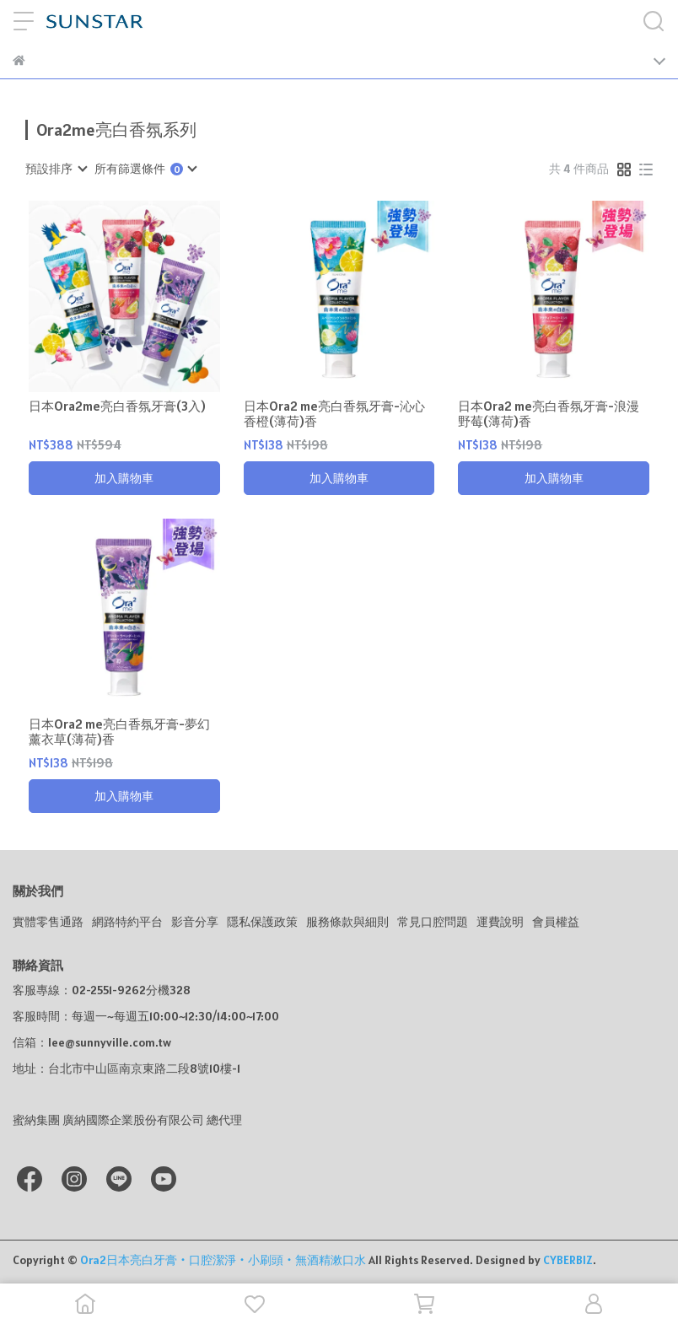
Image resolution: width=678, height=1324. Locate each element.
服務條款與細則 (347, 921)
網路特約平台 (127, 921)
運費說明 (500, 921)
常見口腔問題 (432, 921)
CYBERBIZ (568, 1259)
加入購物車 (123, 478)
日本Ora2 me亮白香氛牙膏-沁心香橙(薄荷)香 (334, 414)
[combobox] (55, 168)
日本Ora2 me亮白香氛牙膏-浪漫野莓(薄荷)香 (548, 414)
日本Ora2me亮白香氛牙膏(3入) (117, 406)
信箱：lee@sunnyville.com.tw (92, 1042)
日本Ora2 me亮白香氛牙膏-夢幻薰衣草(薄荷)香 (119, 732)
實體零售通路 (48, 921)
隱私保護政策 (262, 921)
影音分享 (194, 921)
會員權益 (555, 921)
